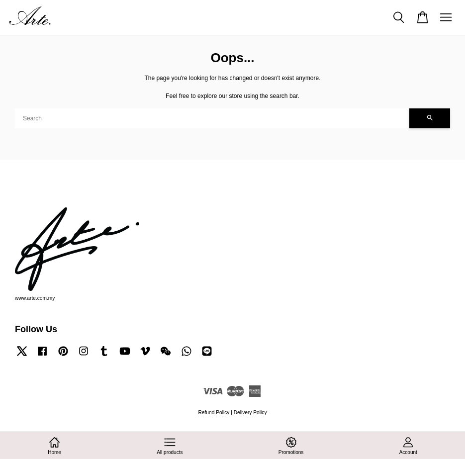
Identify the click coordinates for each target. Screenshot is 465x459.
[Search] (212, 118)
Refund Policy (214, 412)
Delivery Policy (250, 412)
